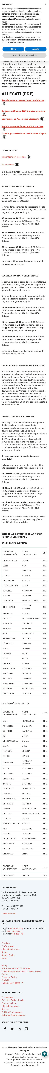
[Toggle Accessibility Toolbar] (44, 1054)
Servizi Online (8, 955)
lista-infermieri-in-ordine (14, 156)
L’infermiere (7, 946)
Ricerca (5, 1009)
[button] (46, 4)
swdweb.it (33, 1065)
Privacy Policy (16, 928)
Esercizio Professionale (13, 1000)
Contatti (6, 980)
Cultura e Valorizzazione (14, 1014)
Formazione (7, 997)
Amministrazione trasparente (16, 968)
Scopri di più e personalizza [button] (24, 55)
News (4, 958)
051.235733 (17, 933)
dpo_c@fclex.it (14, 930)
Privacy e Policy (9, 977)
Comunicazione (9, 1003)
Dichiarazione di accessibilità (31, 1062)
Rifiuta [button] (13, 49)
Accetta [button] (35, 49)
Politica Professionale (12, 1012)
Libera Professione (11, 949)
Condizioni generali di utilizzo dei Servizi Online (28, 1055)
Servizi (5, 952)
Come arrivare (8, 913)
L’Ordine (6, 943)
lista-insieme (8, 164)
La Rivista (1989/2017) (13, 983)
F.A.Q (4, 965)
